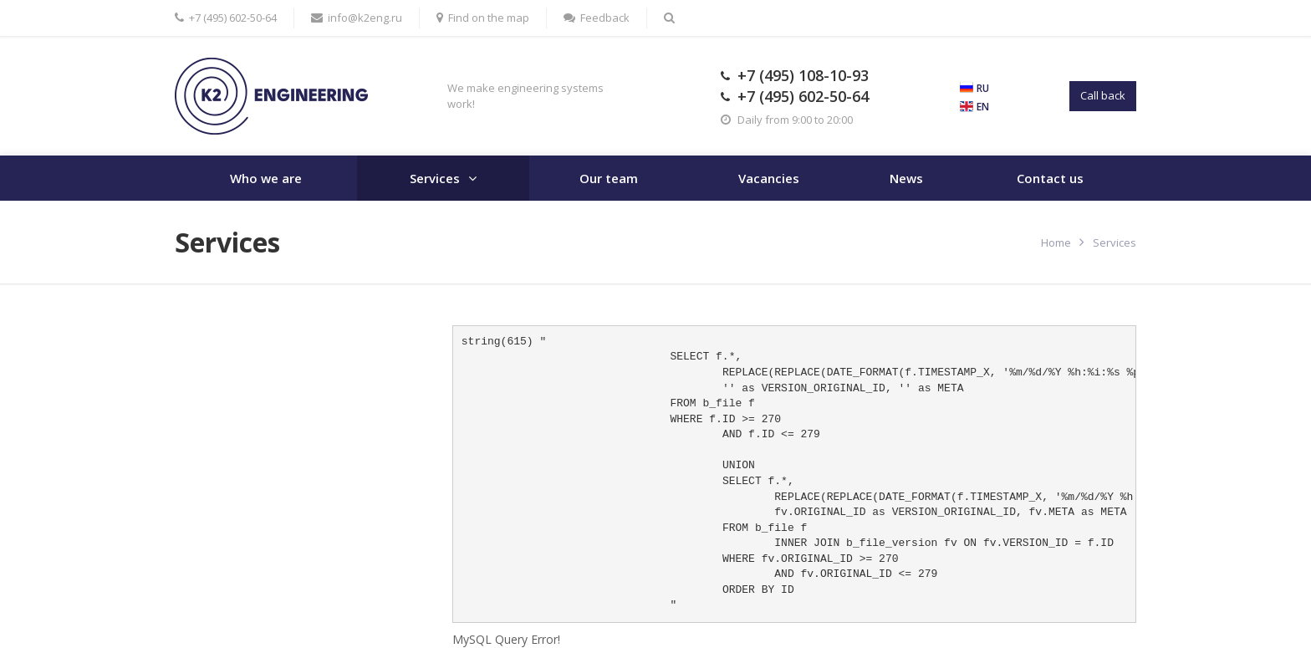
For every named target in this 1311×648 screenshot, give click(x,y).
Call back (1102, 95)
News (906, 178)
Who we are (266, 178)
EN (983, 106)
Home (1056, 242)
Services (435, 178)
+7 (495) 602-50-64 (803, 96)
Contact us (1050, 178)
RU (983, 88)
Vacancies (768, 178)
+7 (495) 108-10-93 (803, 75)
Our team (608, 178)
